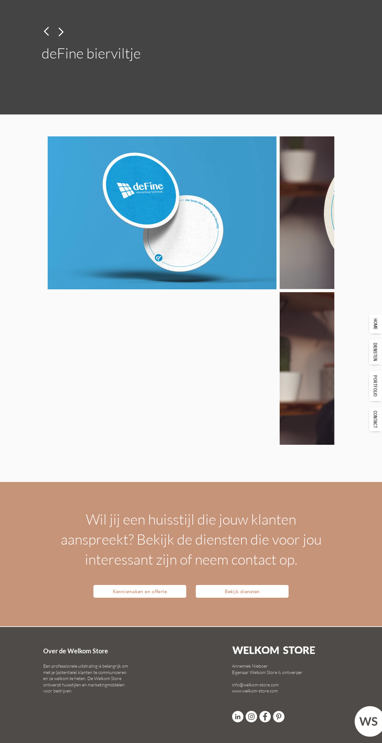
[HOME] (375, 323)
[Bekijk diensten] (242, 591)
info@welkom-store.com (255, 684)
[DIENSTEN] (375, 351)
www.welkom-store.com (255, 690)
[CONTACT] (375, 419)
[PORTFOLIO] (375, 386)
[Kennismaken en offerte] (139, 591)
